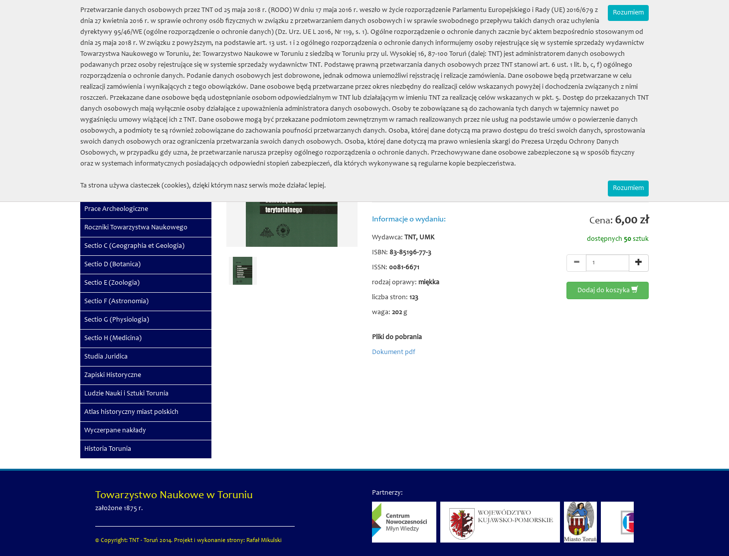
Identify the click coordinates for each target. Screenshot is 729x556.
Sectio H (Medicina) (113, 338)
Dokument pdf (393, 352)
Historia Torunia (107, 449)
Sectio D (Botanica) (112, 264)
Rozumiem (628, 12)
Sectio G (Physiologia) (116, 320)
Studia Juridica (106, 357)
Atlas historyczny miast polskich (131, 412)
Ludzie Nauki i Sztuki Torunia (126, 393)
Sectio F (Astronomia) (116, 301)
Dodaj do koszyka (607, 290)
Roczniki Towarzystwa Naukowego (135, 227)
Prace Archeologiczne (116, 209)
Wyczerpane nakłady (115, 430)
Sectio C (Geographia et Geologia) (134, 246)
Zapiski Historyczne (112, 375)
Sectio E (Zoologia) (112, 283)
